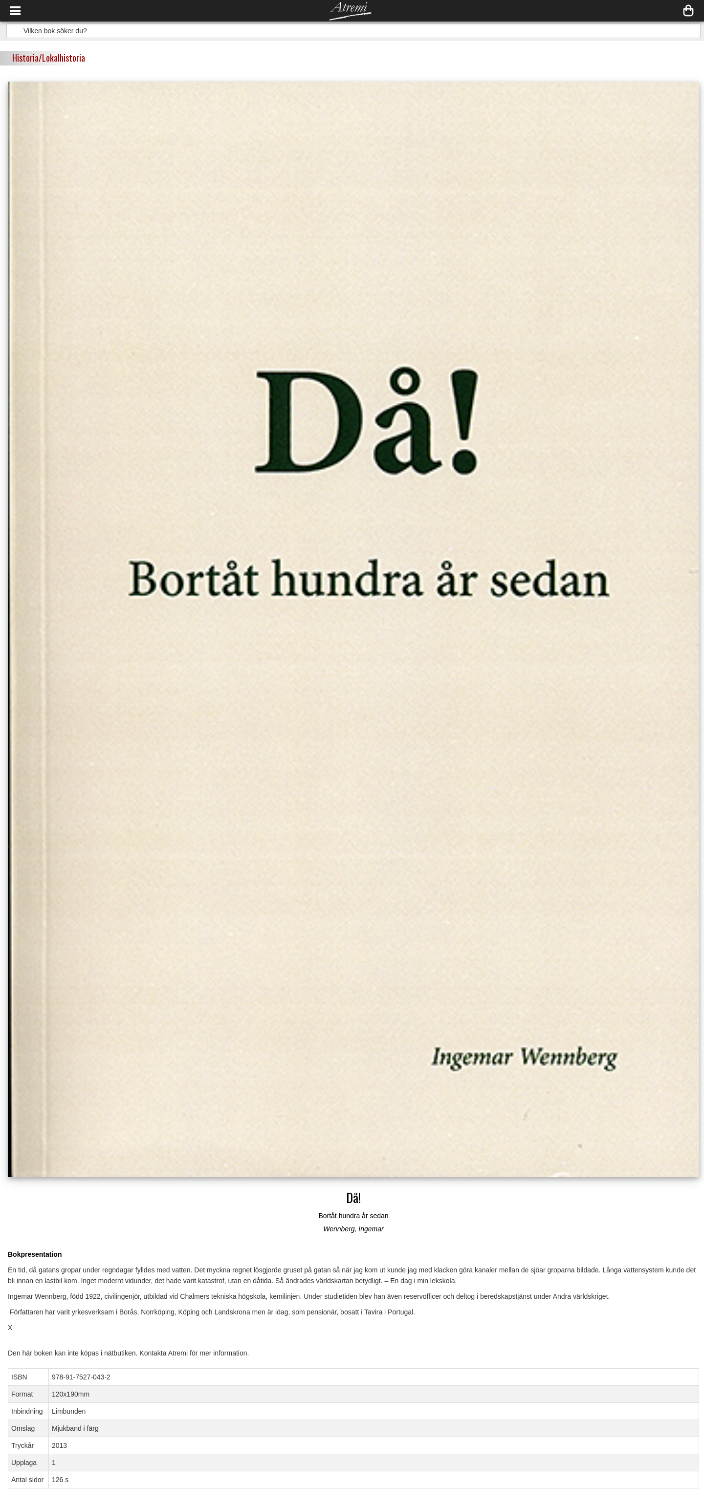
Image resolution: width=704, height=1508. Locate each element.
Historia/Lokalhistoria (48, 57)
